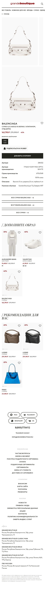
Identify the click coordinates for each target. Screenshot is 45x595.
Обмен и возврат (22, 456)
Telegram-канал (22, 433)
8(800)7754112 (22, 427)
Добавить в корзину (22, 156)
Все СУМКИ (22, 213)
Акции (22, 511)
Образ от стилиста (22, 470)
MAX (13, 415)
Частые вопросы (22, 453)
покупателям (22, 449)
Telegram (29, 415)
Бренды (30, 10)
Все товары (6, 10)
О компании (22, 479)
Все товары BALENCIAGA (22, 205)
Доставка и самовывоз (22, 473)
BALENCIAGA (9, 124)
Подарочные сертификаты (22, 465)
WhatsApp (17, 421)
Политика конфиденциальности (23, 517)
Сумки (36, 10)
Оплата (22, 462)
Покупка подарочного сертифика (22, 459)
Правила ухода (22, 505)
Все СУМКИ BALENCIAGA (22, 198)
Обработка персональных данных (22, 508)
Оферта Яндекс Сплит (22, 519)
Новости (22, 503)
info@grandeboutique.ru (22, 437)
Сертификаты (22, 467)
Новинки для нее (19, 10)
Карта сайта (22, 486)
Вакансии (22, 484)
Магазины (22, 489)
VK (31, 421)
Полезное (22, 498)
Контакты (22, 514)
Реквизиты (22, 492)
